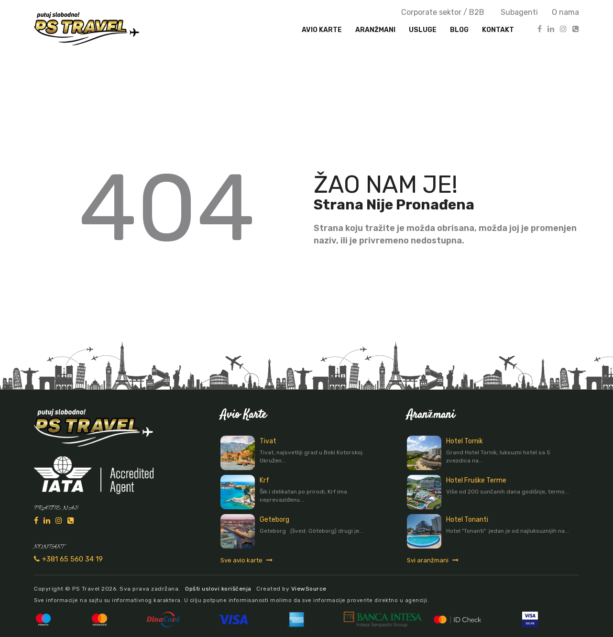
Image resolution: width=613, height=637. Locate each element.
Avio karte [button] (322, 30)
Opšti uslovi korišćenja (218, 588)
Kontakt (498, 30)
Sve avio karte (246, 560)
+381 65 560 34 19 (68, 559)
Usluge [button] (423, 30)
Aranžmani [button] (375, 30)
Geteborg (274, 520)
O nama (565, 12)
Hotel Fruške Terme (476, 480)
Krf (264, 480)
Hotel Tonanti (467, 520)
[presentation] (375, 30)
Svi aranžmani (433, 560)
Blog (459, 30)
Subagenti (519, 12)
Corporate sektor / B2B (442, 12)
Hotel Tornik (464, 441)
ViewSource (309, 588)
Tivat (268, 441)
